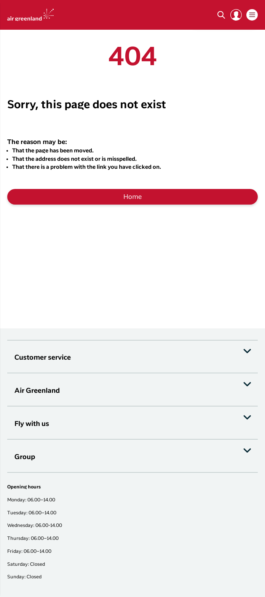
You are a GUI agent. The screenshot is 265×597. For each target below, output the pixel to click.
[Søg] (221, 14)
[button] (236, 15)
